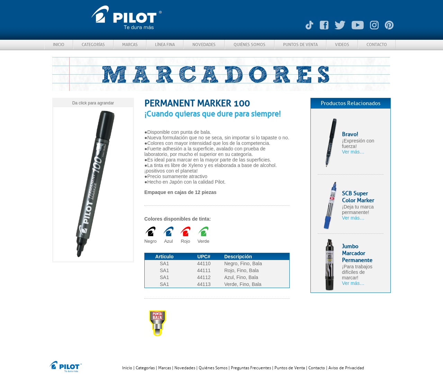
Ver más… (353, 152)
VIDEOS (342, 44)
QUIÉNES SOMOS (249, 44)
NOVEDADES (204, 44)
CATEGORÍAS (93, 44)
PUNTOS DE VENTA (300, 44)
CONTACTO (377, 44)
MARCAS (130, 44)
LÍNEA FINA (165, 44)
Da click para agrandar (93, 103)
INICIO (58, 44)
